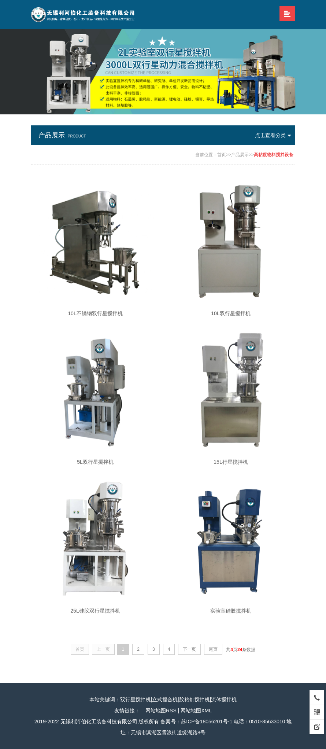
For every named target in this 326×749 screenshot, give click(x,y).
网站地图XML (196, 710)
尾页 (213, 649)
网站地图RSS (161, 710)
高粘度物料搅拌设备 (273, 154)
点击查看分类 (275, 135)
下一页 (189, 649)
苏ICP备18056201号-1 (206, 721)
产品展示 (240, 154)
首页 (221, 154)
